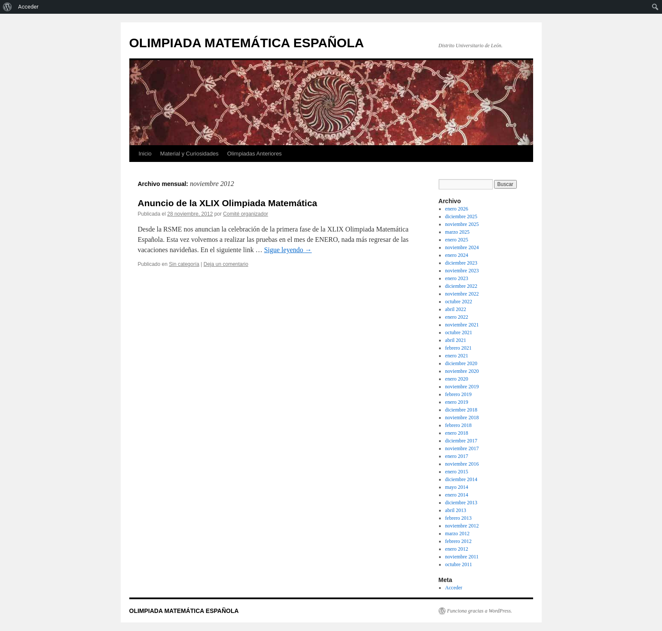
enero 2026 (456, 209)
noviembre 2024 (462, 247)
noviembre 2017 (462, 448)
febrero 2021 (458, 348)
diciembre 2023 (461, 263)
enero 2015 (456, 472)
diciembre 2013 (461, 503)
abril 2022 (455, 309)
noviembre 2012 (462, 526)
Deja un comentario (226, 264)
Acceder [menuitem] (28, 6)
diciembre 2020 (461, 363)
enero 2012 (456, 549)
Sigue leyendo (288, 249)
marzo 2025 (457, 232)
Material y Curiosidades (189, 153)
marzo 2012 (457, 533)
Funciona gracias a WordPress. (479, 611)
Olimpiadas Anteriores (254, 153)
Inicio (145, 153)
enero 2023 (456, 278)
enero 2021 (456, 356)
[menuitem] (7, 7)
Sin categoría (184, 264)
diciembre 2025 (461, 216)
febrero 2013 (458, 518)
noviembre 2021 (462, 325)
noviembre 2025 (462, 224)
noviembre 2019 (462, 387)
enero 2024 (456, 255)
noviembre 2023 (462, 271)
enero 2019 (456, 402)
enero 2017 (456, 456)
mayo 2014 (456, 487)
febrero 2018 (458, 425)
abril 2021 (455, 340)
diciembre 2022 (461, 286)
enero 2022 (456, 317)
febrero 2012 (458, 541)
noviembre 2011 (462, 557)
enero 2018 (456, 433)
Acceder (453, 588)
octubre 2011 (458, 564)
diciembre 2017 (461, 441)
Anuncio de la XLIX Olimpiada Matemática (227, 203)
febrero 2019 (458, 394)
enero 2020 (456, 379)
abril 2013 (455, 510)
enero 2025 (456, 240)
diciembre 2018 (461, 410)
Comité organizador (245, 214)
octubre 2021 (458, 332)
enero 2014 (456, 495)
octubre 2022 (458, 302)
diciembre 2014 (461, 479)
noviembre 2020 (462, 371)
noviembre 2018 (462, 418)
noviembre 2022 (462, 294)
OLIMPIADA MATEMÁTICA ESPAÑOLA (246, 43)
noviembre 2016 (462, 464)
